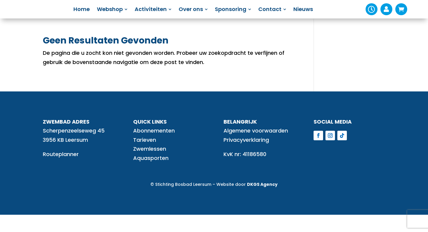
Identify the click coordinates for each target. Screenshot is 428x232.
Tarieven (144, 157)
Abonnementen (154, 148)
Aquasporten (151, 175)
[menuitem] (96, 18)
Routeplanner (61, 171)
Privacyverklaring (246, 157)
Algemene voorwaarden (256, 148)
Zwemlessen (149, 166)
